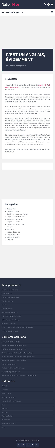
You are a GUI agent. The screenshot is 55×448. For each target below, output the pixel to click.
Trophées (10, 240)
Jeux (3, 405)
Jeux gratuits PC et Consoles (11, 401)
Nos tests (5, 412)
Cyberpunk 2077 (7, 293)
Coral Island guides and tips (11, 341)
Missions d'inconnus (13, 232)
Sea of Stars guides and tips (11, 372)
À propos (5, 389)
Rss (19, 445)
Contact (4, 386)
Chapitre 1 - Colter (13, 211)
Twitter (32, 445)
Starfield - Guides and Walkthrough (13, 368)
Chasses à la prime (13, 234)
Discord (23, 445)
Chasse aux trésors (13, 237)
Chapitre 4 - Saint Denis (14, 219)
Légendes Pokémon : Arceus (11, 316)
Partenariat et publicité (9, 423)
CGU (3, 427)
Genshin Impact (7, 308)
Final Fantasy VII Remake (10, 297)
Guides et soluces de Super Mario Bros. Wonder (17, 353)
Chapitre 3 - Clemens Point (15, 216)
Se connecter (48, 5)
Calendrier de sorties (8, 397)
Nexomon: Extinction (8, 323)
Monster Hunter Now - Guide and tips (14, 349)
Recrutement (6, 420)
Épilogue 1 (10, 227)
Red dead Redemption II (16, 65)
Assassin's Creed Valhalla (10, 290)
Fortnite (4, 305)
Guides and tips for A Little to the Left (14, 360)
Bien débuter (11, 209)
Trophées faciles (7, 416)
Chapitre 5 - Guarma (13, 222)
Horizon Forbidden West (10, 312)
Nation (10, 4)
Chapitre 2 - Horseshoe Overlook (17, 214)
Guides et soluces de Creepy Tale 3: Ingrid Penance (19, 375)
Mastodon (37, 445)
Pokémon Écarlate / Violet (10, 331)
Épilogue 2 (10, 229)
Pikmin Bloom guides (8, 364)
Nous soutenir (6, 393)
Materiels (5, 408)
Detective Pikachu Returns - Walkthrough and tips (18, 356)
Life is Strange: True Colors (11, 320)
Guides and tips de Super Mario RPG (14, 345)
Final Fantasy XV (7, 301)
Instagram (28, 445)
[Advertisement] (27, 32)
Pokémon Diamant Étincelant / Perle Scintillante (17, 327)
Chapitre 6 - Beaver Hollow (15, 224)
